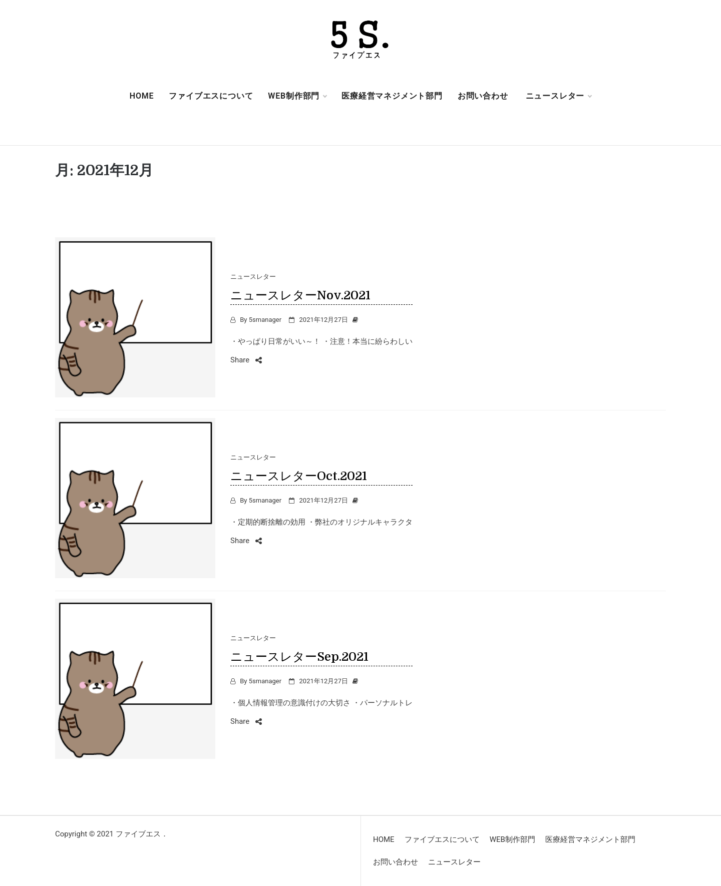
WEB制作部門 (297, 96)
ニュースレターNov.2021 (300, 295)
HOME (142, 96)
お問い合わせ (483, 96)
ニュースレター (559, 96)
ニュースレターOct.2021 (298, 476)
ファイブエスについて (211, 96)
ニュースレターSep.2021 (299, 657)
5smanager (265, 319)
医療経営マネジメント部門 (392, 96)
